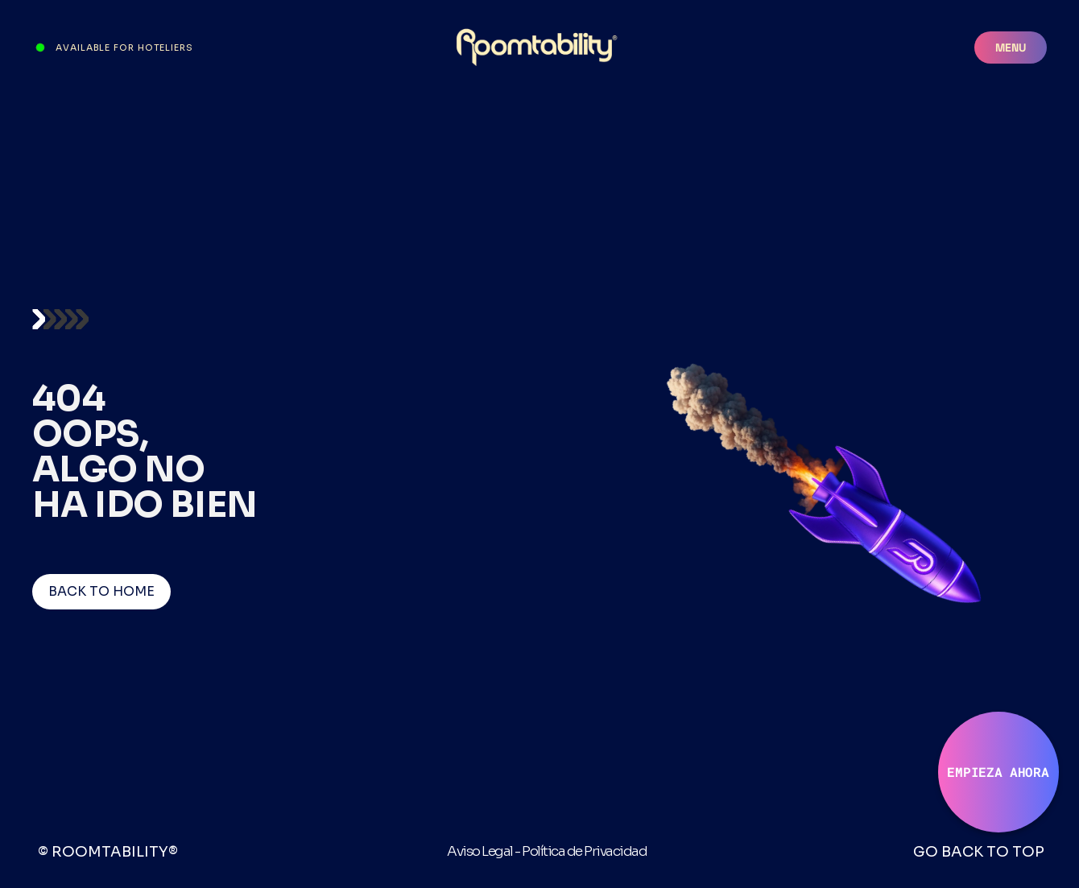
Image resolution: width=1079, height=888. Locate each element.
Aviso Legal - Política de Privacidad (547, 851)
